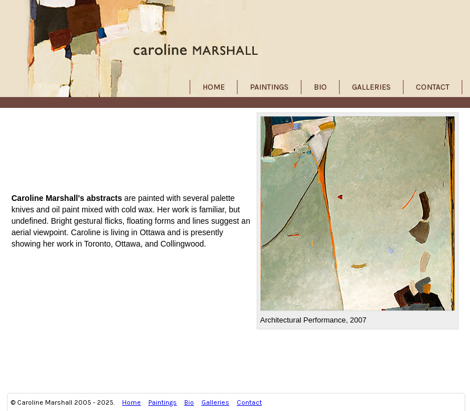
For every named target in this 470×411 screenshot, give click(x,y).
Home (213, 87)
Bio (320, 87)
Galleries (371, 87)
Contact (432, 87)
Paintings (269, 87)
